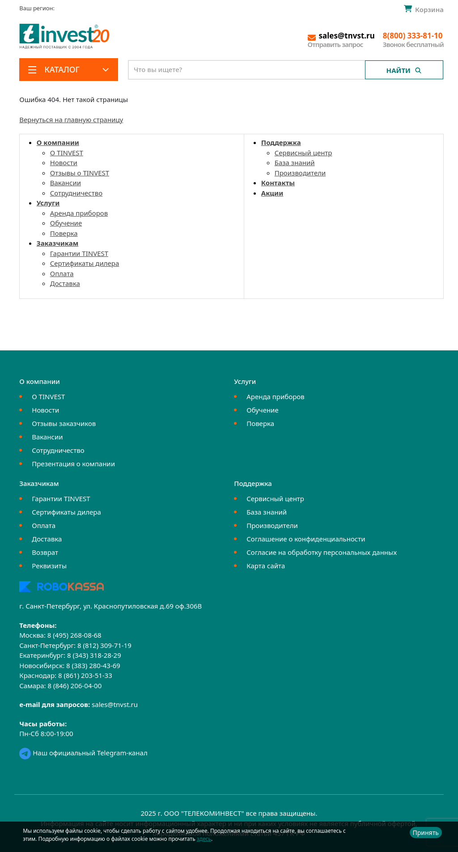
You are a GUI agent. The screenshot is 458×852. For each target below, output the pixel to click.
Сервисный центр (303, 152)
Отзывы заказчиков (64, 423)
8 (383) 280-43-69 (93, 665)
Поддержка (281, 142)
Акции (272, 192)
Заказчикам (58, 243)
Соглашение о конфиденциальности (305, 538)
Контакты (278, 182)
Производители (300, 172)
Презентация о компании (73, 463)
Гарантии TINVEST (79, 253)
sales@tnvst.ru (115, 704)
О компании (58, 142)
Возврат (45, 552)
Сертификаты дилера (84, 263)
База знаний (295, 162)
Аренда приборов (79, 213)
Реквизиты (49, 565)
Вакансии (65, 182)
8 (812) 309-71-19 (104, 645)
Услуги (48, 202)
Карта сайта (265, 565)
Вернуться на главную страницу (71, 119)
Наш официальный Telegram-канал (83, 752)
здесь (204, 839)
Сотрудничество (76, 192)
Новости (63, 162)
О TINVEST (66, 152)
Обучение (66, 222)
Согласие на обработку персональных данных (321, 552)
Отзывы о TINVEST (79, 172)
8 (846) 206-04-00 (74, 685)
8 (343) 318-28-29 (94, 655)
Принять (426, 832)
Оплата (62, 273)
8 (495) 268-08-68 (74, 634)
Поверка (64, 233)
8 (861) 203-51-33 (85, 675)
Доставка (65, 283)
